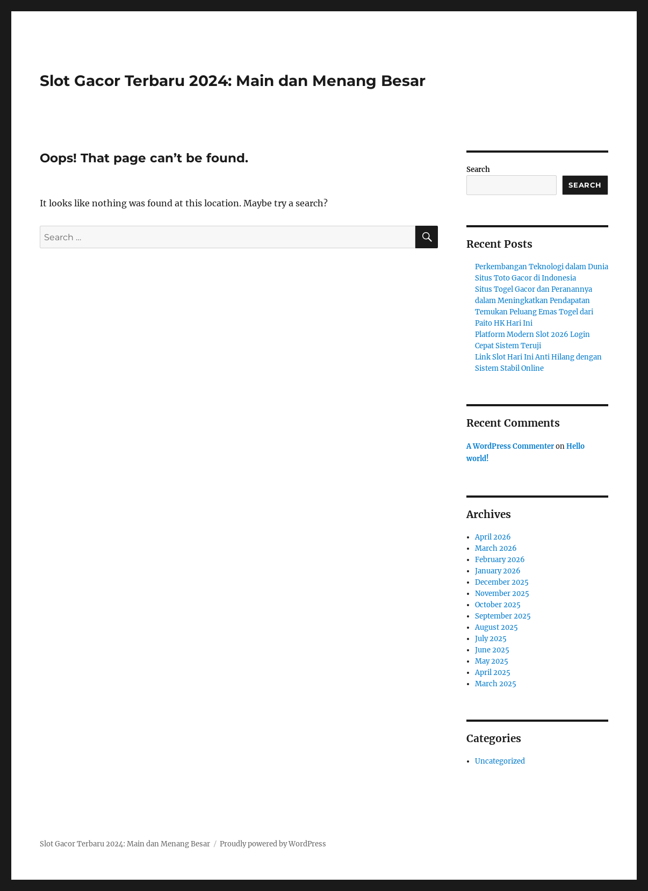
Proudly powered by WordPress (273, 844)
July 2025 (491, 638)
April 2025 (492, 672)
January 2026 (498, 571)
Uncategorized (500, 761)
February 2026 (500, 559)
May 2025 (491, 661)
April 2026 (493, 537)
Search (478, 169)
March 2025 (495, 683)
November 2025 (502, 593)
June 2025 (492, 650)
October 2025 (498, 604)
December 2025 (502, 582)
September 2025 (503, 616)
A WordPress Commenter (510, 446)
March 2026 (496, 548)
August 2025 (496, 627)
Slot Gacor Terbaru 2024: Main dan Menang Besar (233, 80)
